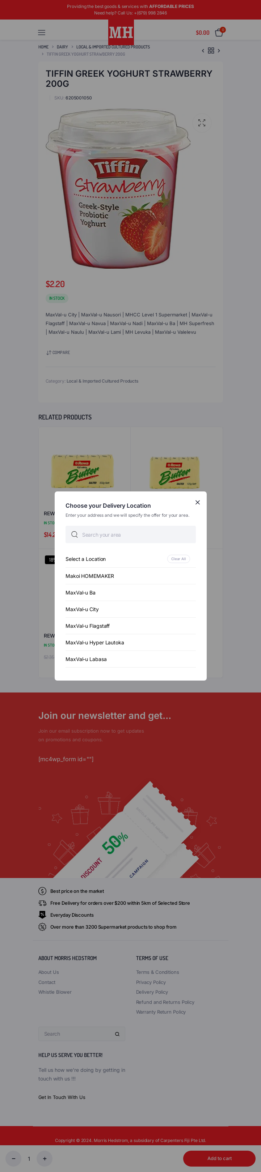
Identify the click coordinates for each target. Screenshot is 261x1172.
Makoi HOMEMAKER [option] (90, 576)
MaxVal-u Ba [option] (81, 592)
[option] (131, 558)
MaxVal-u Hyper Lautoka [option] (95, 642)
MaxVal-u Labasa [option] (86, 659)
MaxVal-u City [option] (82, 609)
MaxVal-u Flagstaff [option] (88, 626)
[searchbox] (131, 534)
